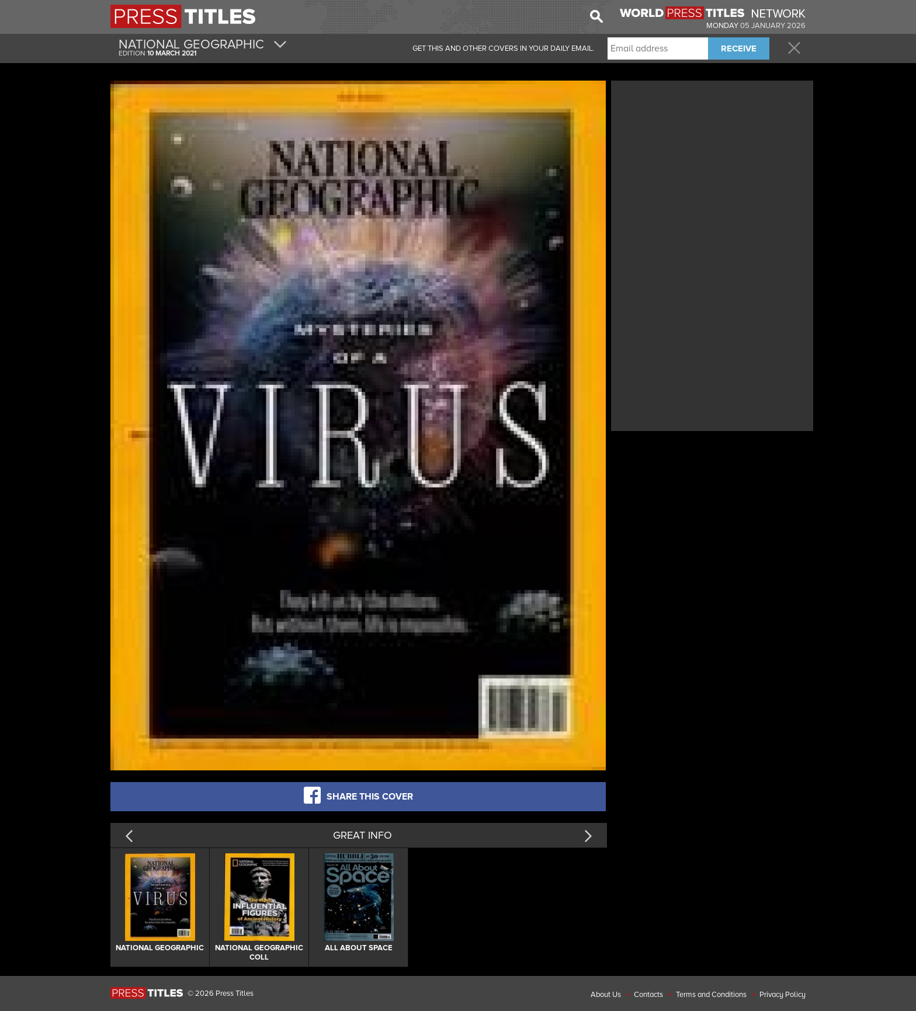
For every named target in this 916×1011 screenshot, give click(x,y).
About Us (606, 994)
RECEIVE (739, 48)
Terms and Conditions (711, 994)
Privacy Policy (782, 994)
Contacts (648, 994)
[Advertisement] (712, 165)
